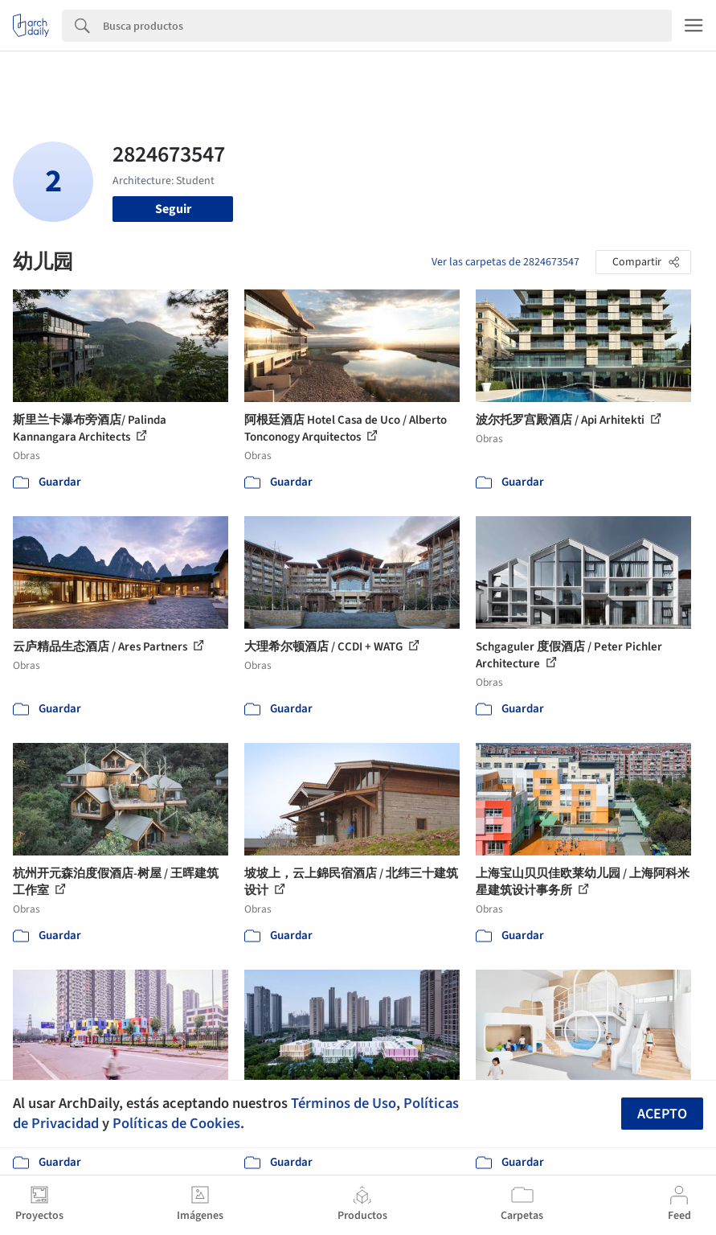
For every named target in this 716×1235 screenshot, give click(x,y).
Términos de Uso (343, 1103)
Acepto (662, 1114)
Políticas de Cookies (176, 1123)
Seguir (173, 209)
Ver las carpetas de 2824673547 (505, 262)
